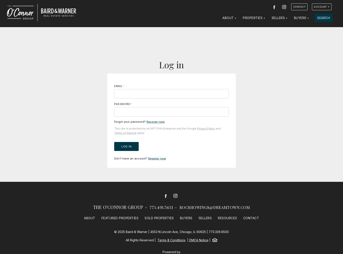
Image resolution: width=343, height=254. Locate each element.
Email (118, 86)
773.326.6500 (219, 232)
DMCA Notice (198, 240)
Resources (227, 218)
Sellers (278, 18)
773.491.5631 (161, 207)
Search (323, 18)
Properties (252, 18)
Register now (157, 158)
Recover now (156, 121)
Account (320, 6)
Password (122, 104)
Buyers (300, 18)
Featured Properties (120, 218)
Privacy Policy (206, 128)
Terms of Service (125, 133)
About (228, 18)
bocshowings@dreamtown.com (215, 207)
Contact (299, 6)
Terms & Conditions (172, 240)
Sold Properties (159, 218)
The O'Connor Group (118, 207)
